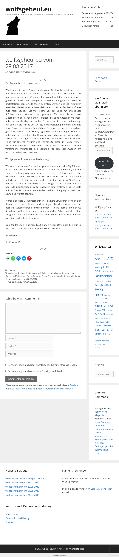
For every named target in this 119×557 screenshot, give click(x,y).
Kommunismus (68, 273)
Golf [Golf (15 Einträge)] (102, 299)
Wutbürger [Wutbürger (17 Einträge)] (106, 344)
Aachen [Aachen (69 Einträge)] (101, 258)
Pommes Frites (40, 276)
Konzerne (9, 276)
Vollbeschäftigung (62, 276)
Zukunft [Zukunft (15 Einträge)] (97, 348)
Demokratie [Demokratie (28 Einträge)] (107, 271)
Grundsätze (22, 44)
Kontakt (9, 522)
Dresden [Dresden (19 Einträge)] (107, 281)
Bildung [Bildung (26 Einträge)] (98, 267)
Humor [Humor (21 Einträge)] (105, 302)
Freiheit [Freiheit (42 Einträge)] (100, 295)
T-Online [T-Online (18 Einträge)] (106, 334)
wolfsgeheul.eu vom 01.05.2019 (22, 490)
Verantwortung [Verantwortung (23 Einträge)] (102, 340)
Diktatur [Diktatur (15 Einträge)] (100, 281)
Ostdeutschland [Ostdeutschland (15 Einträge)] (104, 318)
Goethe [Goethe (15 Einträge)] (97, 299)
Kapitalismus (55, 273)
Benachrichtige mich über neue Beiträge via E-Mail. (35, 371)
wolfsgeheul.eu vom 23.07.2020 (22, 482)
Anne (97, 221)
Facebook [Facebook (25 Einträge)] (106, 284)
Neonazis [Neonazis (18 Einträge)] (109, 314)
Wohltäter (75, 276)
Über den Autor (41, 44)
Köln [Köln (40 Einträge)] (104, 309)
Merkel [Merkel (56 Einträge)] (100, 314)
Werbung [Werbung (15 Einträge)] (98, 344)
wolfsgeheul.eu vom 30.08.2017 (22, 282)
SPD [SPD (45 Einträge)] (110, 330)
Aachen (11, 273)
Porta (50, 276)
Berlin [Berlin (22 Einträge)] (106, 263)
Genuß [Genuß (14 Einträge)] (107, 295)
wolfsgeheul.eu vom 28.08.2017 (22, 279)
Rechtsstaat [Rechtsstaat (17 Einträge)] (106, 326)
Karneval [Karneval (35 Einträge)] (107, 305)
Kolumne (12, 270)
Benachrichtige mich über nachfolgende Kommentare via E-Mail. (42, 364)
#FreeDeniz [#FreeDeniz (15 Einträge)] (99, 255)
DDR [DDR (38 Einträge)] (97, 271)
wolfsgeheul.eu (28, 9)
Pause (29, 276)
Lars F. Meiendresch (101, 488)
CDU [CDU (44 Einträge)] (106, 267)
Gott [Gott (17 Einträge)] (105, 299)
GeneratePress (77, 548)
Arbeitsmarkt (22, 273)
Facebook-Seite (101, 79)
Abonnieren (104, 163)
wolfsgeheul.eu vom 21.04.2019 (22, 494)
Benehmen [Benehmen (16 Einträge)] (99, 263)
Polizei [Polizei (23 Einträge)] (98, 325)
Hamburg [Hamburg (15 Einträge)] (98, 302)
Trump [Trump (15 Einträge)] (97, 337)
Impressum (11, 513)
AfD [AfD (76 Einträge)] (110, 258)
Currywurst (34, 273)
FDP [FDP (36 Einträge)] (104, 290)
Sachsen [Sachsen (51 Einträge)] (100, 329)
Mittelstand (20, 276)
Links (56, 44)
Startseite (7, 44)
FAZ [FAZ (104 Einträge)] (98, 289)
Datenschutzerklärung (17, 518)
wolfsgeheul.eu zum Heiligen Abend (24, 478)
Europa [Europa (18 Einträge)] (98, 285)
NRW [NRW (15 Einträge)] (96, 318)
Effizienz (44, 273)
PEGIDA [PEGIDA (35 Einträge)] (99, 322)
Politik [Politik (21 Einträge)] (107, 322)
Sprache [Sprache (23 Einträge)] (98, 333)
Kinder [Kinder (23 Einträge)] (98, 309)
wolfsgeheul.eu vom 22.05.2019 (22, 486)
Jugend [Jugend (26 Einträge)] (98, 305)
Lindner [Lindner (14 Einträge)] (110, 310)
